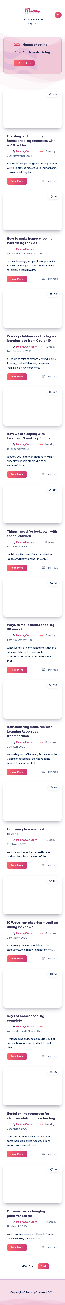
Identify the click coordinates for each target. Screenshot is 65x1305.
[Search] (58, 15)
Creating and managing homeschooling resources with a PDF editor (31, 140)
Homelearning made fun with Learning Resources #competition (29, 731)
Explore (24, 62)
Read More (19, 181)
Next (43, 1266)
